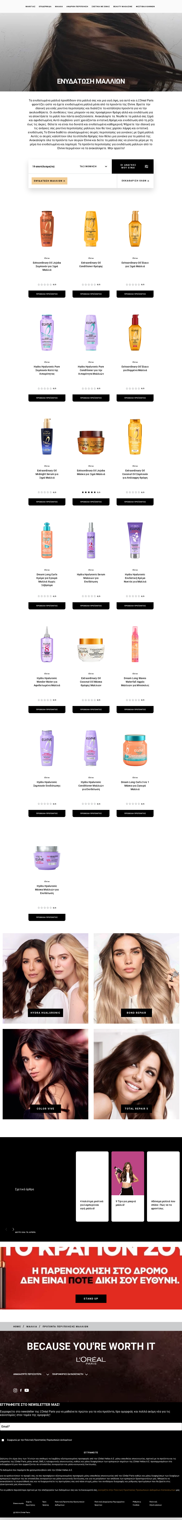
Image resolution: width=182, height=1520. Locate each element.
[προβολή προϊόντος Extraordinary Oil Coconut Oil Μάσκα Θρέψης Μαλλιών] (91, 709)
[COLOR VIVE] (45, 1104)
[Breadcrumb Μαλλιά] (31, 1326)
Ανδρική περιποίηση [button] (77, 7)
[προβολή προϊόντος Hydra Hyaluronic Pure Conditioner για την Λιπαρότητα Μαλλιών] (91, 398)
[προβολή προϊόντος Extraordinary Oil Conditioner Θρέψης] (91, 294)
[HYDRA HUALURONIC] (45, 1009)
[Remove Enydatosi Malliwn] (49, 181)
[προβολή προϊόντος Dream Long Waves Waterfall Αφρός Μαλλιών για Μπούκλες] (135, 709)
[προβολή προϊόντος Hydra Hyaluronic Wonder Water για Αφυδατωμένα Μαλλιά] (46, 709)
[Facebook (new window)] (21, 1390)
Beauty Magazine (122, 7)
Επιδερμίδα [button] (45, 7)
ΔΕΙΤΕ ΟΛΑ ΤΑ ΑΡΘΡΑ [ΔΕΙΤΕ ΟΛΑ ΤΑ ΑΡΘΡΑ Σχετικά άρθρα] (25, 1232)
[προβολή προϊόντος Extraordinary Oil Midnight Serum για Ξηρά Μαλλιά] (46, 501)
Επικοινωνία (18, 1506)
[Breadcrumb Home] (17, 1326)
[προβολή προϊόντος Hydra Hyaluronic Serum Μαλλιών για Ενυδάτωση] (91, 605)
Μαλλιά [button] (59, 7)
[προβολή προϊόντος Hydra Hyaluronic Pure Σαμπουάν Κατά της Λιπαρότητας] (46, 398)
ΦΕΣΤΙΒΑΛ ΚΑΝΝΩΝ (145, 7)
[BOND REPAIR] (136, 1009)
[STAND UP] (91, 1294)
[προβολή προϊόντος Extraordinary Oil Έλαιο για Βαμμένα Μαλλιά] (135, 398)
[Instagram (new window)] (15, 1390)
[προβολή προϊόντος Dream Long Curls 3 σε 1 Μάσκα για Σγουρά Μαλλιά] (135, 813)
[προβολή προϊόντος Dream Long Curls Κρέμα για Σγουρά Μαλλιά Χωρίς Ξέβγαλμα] (46, 605)
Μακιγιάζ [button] (30, 7)
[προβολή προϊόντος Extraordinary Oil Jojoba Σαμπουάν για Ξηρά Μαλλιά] (46, 294)
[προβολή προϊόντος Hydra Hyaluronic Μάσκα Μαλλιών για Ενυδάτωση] (46, 917)
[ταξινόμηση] (93, 166)
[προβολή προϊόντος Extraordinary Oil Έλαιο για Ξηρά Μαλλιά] (135, 294)
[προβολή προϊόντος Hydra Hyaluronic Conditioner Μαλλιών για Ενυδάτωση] (91, 813)
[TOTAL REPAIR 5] (136, 1104)
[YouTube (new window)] (27, 1390)
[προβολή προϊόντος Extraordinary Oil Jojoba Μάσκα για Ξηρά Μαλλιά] (91, 501)
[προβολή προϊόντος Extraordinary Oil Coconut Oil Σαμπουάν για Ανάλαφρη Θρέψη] (135, 501)
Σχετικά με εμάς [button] (101, 7)
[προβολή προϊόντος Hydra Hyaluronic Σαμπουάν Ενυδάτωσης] (46, 813)
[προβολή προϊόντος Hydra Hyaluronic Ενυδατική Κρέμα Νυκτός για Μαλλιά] (135, 605)
